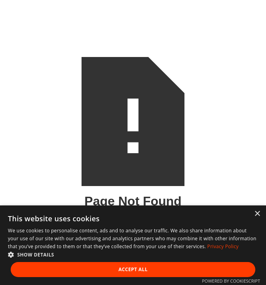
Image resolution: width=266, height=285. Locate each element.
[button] (133, 255)
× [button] (257, 214)
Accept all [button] (133, 269)
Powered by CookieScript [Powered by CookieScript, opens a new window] (231, 281)
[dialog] (133, 245)
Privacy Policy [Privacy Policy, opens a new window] (223, 246)
